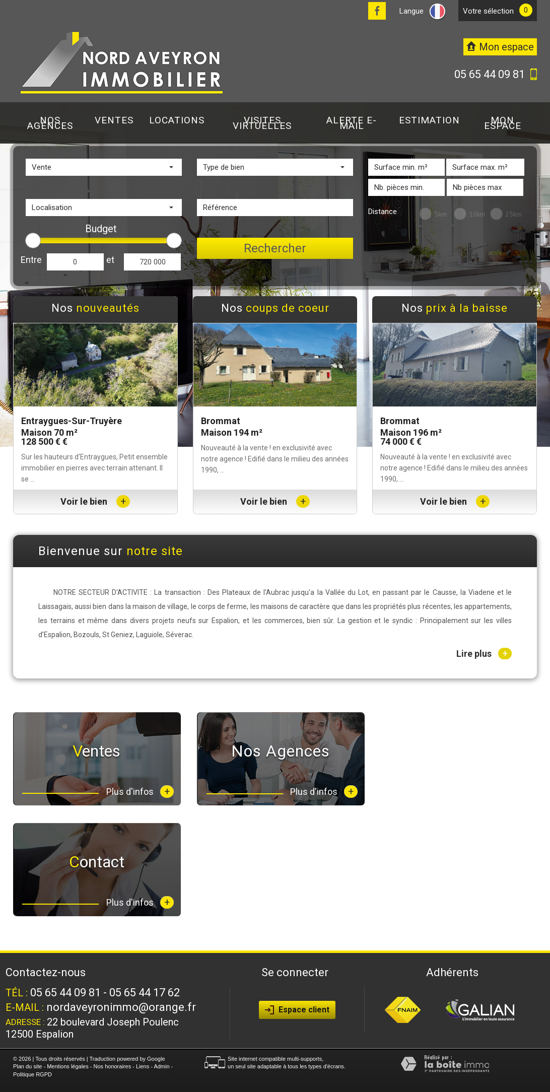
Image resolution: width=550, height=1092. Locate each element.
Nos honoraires (112, 1066)
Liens (142, 1066)
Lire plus (484, 653)
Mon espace (502, 123)
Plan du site (27, 1066)
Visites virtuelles (262, 123)
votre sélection (488, 11)
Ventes (114, 120)
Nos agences (50, 123)
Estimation (429, 120)
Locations (176, 120)
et (110, 259)
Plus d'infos (140, 791)
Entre (31, 259)
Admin (161, 1066)
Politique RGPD (32, 1074)
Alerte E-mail (351, 123)
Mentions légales (68, 1066)
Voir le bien (95, 501)
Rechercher (275, 248)
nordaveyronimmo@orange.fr (121, 1007)
